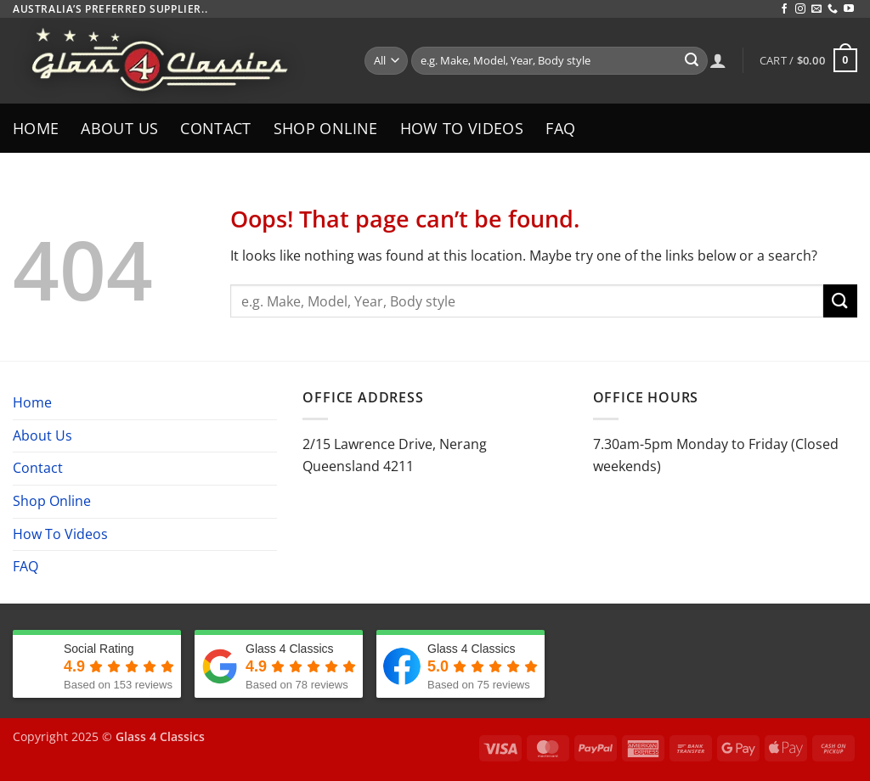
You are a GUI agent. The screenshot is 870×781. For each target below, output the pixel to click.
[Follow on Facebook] (784, 9)
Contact (215, 128)
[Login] (717, 60)
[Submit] (691, 61)
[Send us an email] (816, 9)
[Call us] (833, 9)
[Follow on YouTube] (849, 9)
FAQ (560, 128)
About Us (119, 128)
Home (36, 128)
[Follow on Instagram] (800, 9)
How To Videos (462, 128)
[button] (808, 60)
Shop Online (326, 128)
